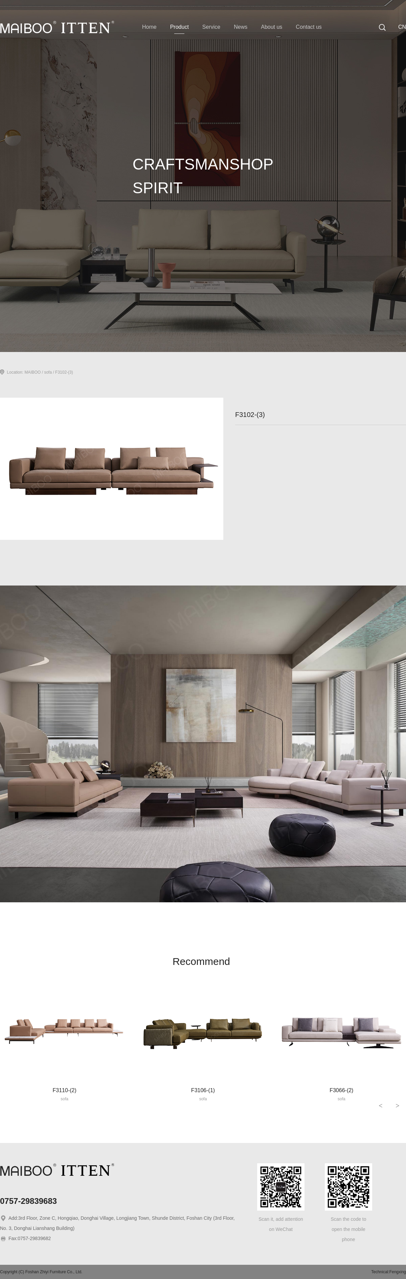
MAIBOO (32, 372)
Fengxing (397, 1272)
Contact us (308, 27)
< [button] (380, 1105)
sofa (48, 372)
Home (149, 27)
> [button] (397, 1105)
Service (211, 27)
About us (271, 27)
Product (179, 27)
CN (402, 27)
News (240, 27)
